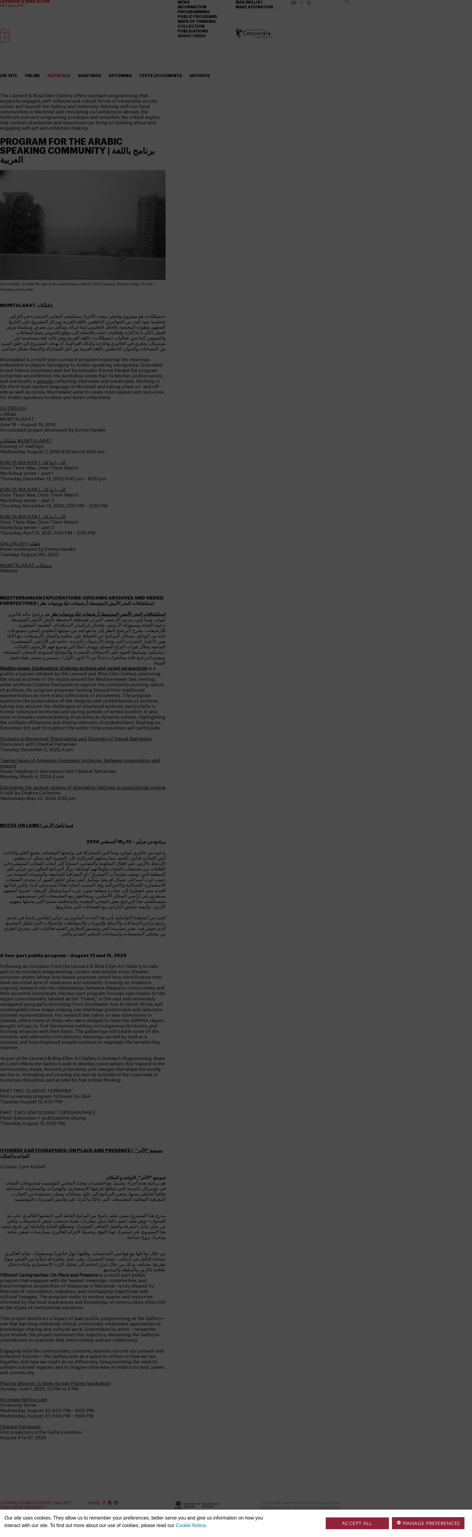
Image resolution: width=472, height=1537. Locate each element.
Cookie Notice (191, 1525)
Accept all (357, 1523)
